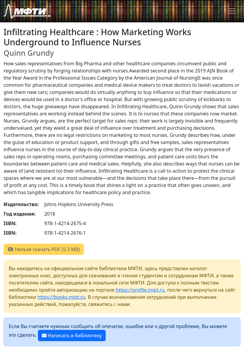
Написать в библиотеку (72, 335)
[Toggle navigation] (232, 11)
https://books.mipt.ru (61, 297)
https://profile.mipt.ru (140, 290)
